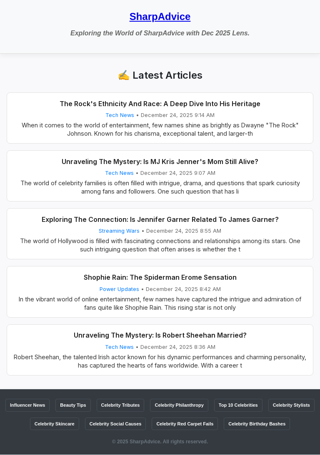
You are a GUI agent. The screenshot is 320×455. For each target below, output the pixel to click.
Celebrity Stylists (291, 405)
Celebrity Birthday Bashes (256, 423)
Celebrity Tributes (120, 405)
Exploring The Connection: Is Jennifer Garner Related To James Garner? (160, 219)
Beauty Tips (73, 405)
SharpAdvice (160, 16)
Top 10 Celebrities (238, 405)
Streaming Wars (119, 231)
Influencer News (27, 405)
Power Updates (119, 289)
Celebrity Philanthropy (179, 405)
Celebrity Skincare (55, 423)
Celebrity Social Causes (116, 423)
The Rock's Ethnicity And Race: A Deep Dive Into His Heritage (160, 103)
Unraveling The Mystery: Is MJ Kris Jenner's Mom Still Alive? (160, 161)
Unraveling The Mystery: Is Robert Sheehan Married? (160, 335)
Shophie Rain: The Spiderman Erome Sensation (160, 277)
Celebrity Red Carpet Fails (184, 423)
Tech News (119, 115)
